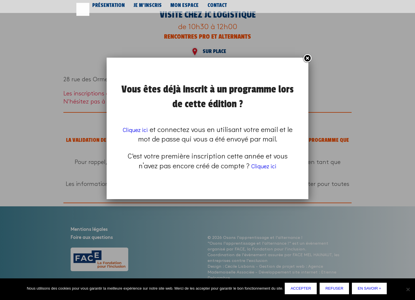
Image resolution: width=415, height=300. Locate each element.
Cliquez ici (139, 129)
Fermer (307, 58)
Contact (213, 8)
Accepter (302, 290)
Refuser (336, 290)
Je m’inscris (145, 8)
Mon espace (181, 8)
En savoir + (370, 290)
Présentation (107, 8)
